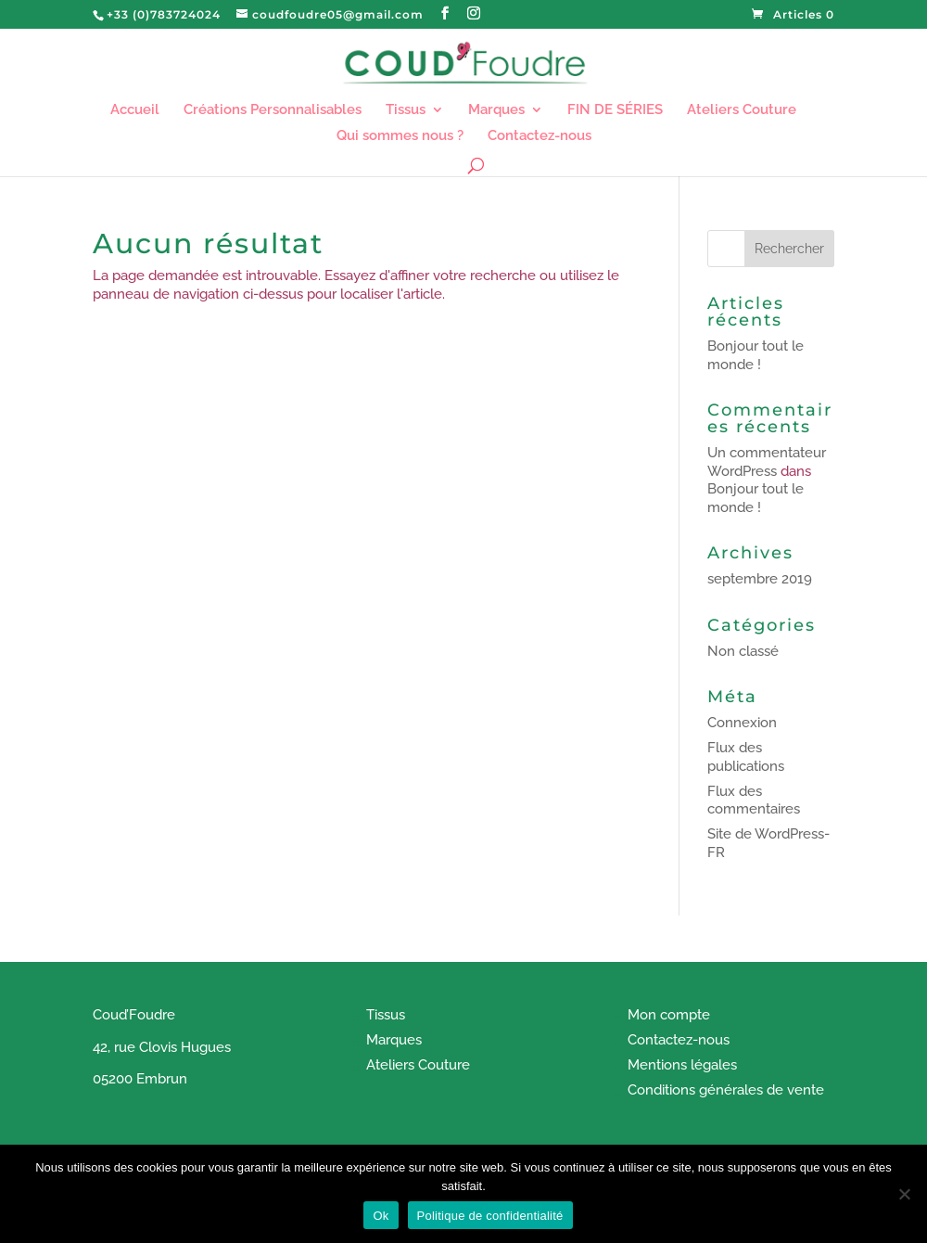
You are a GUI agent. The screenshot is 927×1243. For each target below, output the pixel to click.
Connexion (742, 722)
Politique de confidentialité (490, 1216)
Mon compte (669, 1014)
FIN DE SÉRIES (615, 110)
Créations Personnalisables (273, 110)
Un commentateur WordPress (766, 462)
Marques (496, 110)
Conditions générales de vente (726, 1090)
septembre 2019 (759, 578)
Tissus (405, 110)
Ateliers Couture (741, 110)
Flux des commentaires (753, 800)
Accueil (134, 110)
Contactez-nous (539, 136)
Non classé (743, 651)
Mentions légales (682, 1065)
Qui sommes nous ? (400, 136)
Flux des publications (745, 757)
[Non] (904, 1194)
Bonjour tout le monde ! (755, 355)
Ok (380, 1216)
